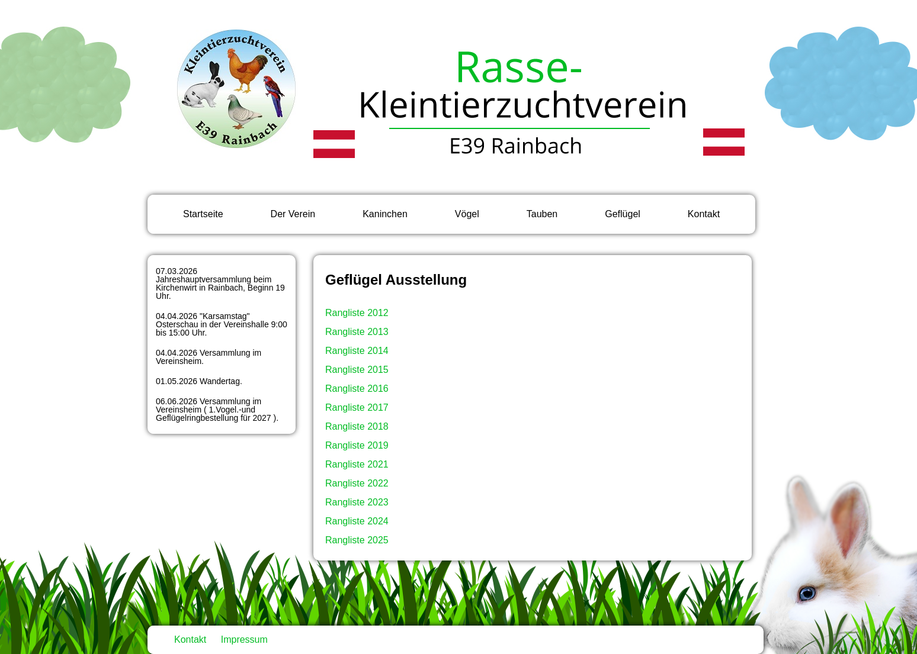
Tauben (542, 214)
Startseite (203, 214)
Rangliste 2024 (357, 521)
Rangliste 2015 (357, 370)
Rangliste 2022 (357, 483)
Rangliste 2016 (357, 389)
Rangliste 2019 (357, 445)
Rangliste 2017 (357, 407)
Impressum (244, 639)
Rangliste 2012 (357, 313)
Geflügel (622, 214)
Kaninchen (385, 214)
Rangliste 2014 (357, 351)
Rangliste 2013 (357, 332)
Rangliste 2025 (357, 540)
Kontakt (704, 214)
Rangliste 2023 (357, 502)
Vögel (467, 214)
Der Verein (293, 214)
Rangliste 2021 (357, 464)
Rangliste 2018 (357, 426)
